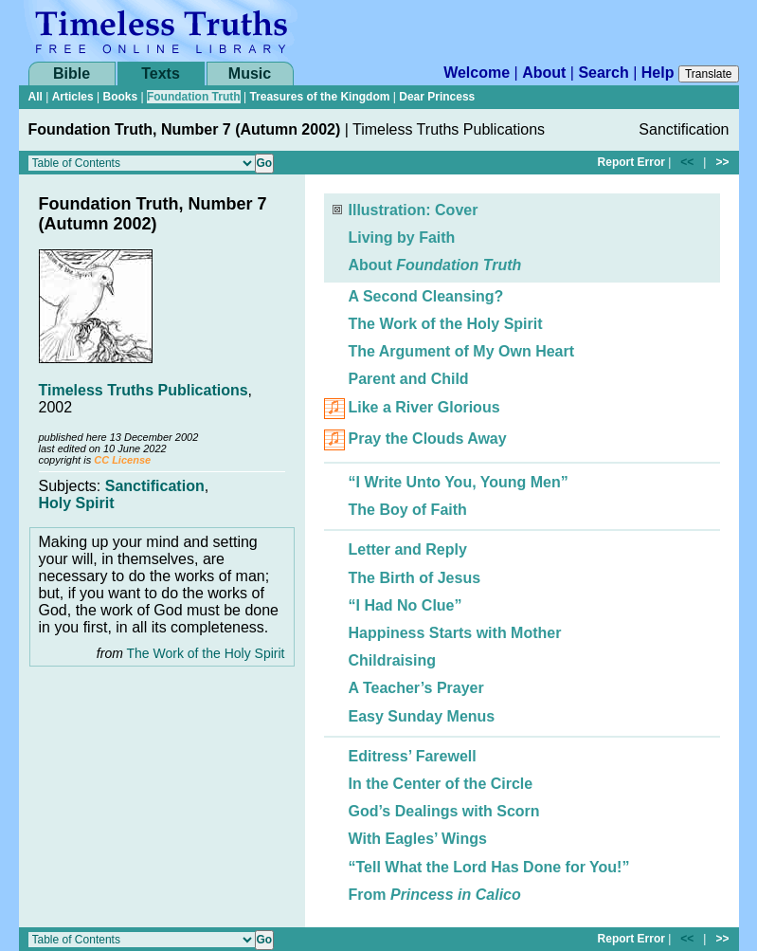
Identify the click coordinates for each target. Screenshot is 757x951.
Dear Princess (437, 96)
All (35, 96)
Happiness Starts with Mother (455, 633)
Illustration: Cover (413, 210)
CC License (122, 460)
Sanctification (155, 486)
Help (658, 72)
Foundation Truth (194, 96)
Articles (73, 96)
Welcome (476, 72)
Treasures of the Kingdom (319, 96)
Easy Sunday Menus (422, 716)
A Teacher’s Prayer (416, 688)
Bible (71, 73)
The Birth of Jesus (415, 578)
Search (603, 72)
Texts (160, 73)
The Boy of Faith (408, 510)
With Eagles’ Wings (418, 839)
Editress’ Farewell (413, 756)
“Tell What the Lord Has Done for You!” (489, 867)
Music (249, 73)
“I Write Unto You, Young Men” (458, 482)
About (544, 72)
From (435, 895)
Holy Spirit (77, 503)
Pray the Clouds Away (428, 439)
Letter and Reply (408, 549)
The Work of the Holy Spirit (205, 653)
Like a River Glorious (424, 408)
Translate (708, 74)
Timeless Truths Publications (143, 390)
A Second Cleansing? (426, 296)
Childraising (392, 660)
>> (722, 162)
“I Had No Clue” (405, 605)
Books (119, 96)
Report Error (631, 162)
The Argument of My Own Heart (462, 351)
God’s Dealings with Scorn (444, 811)
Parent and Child (409, 379)
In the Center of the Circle (441, 784)
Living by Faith (402, 237)
